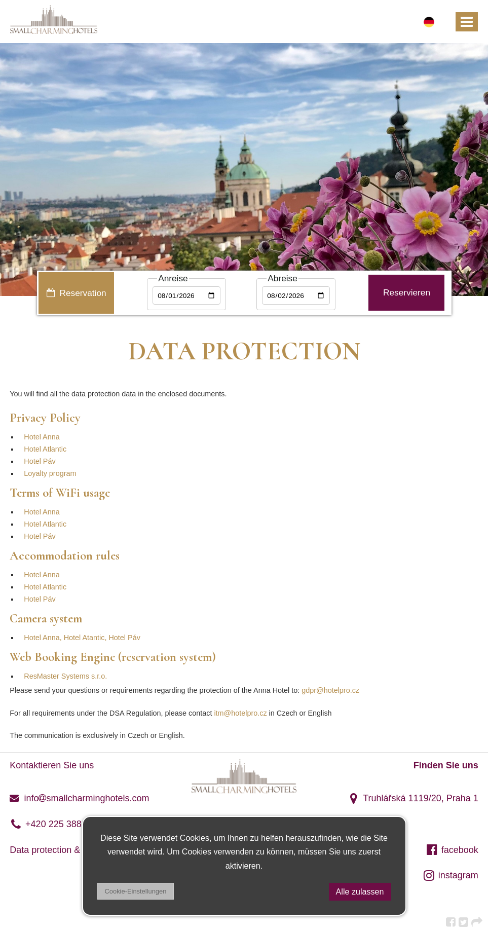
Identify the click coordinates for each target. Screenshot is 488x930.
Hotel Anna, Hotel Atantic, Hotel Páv (82, 638)
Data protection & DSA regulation (76, 850)
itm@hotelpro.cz (240, 713)
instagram (450, 875)
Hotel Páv (39, 461)
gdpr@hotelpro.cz (330, 690)
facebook (452, 850)
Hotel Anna (41, 437)
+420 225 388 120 (54, 824)
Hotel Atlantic (45, 449)
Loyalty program (50, 473)
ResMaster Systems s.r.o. (65, 676)
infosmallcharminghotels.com (79, 798)
